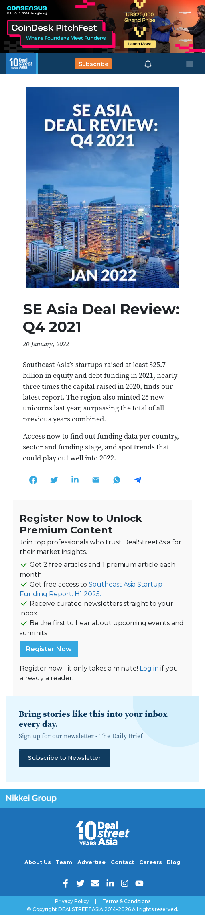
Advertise (91, 862)
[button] (148, 63)
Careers (150, 862)
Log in (149, 668)
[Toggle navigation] (190, 64)
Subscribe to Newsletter (64, 757)
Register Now (49, 649)
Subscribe (93, 63)
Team (64, 862)
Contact (122, 862)
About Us (37, 862)
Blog (174, 862)
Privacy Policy (72, 901)
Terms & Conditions (126, 901)
